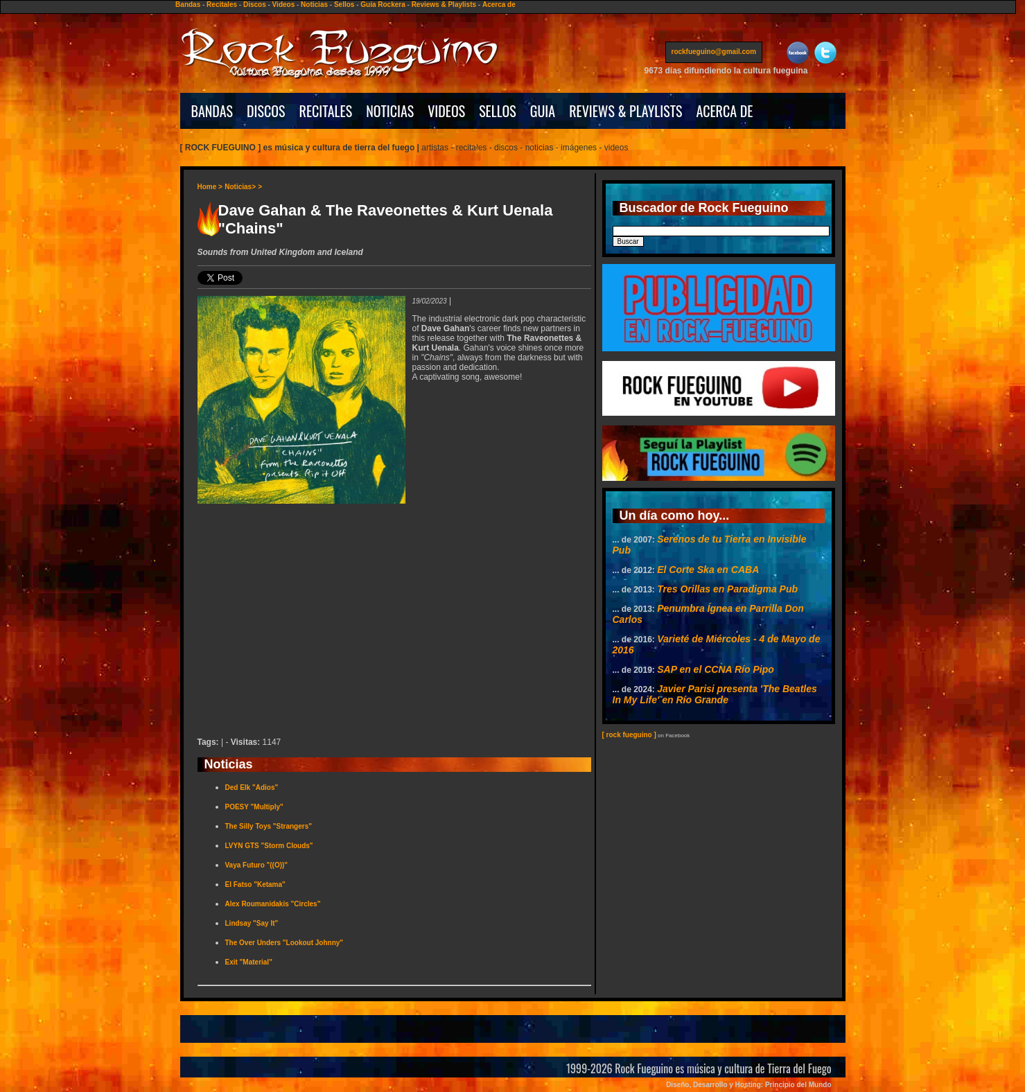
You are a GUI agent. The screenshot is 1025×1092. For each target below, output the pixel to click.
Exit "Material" (248, 962)
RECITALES (326, 110)
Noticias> (240, 187)
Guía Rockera (382, 4)
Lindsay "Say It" (252, 923)
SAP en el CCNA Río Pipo (715, 669)
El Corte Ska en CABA (708, 569)
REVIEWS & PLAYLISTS (625, 110)
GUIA (542, 110)
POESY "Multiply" (254, 807)
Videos (283, 4)
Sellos (344, 4)
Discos (254, 4)
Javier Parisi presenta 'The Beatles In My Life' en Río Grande (715, 694)
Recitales (222, 4)
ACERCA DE (724, 110)
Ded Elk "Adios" (252, 787)
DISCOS (266, 110)
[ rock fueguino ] (629, 735)
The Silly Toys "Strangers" (268, 826)
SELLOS (497, 110)
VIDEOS (446, 110)
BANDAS (212, 110)
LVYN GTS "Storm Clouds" (269, 845)
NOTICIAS (390, 110)
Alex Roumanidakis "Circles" (273, 904)
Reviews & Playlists (444, 4)
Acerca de (499, 4)
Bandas (187, 4)
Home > (210, 187)
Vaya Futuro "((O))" (256, 865)
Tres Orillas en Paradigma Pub (727, 589)
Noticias (314, 4)
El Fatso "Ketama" (255, 884)
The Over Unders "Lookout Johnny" (284, 942)
